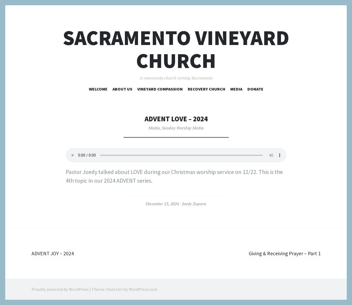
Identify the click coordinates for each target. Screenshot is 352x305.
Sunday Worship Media (183, 128)
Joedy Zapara (194, 204)
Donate (255, 89)
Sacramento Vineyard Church (176, 49)
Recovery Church (206, 89)
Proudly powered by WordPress (60, 289)
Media (236, 89)
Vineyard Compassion (160, 89)
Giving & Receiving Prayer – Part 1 (281, 253)
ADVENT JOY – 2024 (55, 253)
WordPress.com (143, 289)
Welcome (98, 89)
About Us (122, 89)
